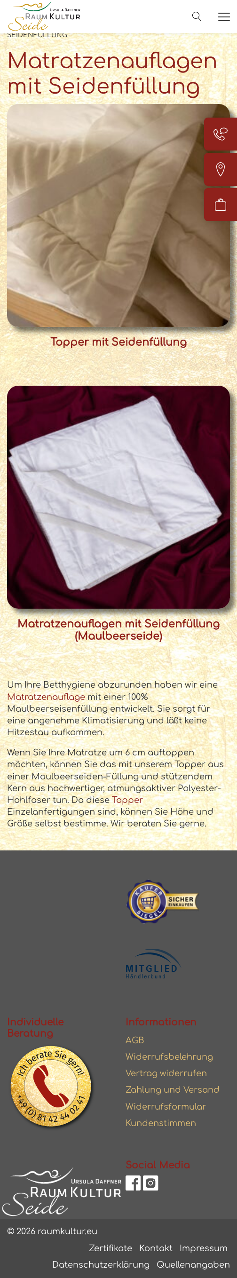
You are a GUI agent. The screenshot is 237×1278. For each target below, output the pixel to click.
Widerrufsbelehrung (169, 1057)
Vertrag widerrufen (166, 1073)
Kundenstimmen (161, 1123)
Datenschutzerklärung (101, 1265)
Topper (126, 800)
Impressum (204, 1248)
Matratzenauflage (46, 697)
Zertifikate (110, 1248)
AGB (135, 1040)
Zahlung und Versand (173, 1090)
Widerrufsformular (166, 1106)
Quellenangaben (193, 1265)
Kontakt (156, 1248)
